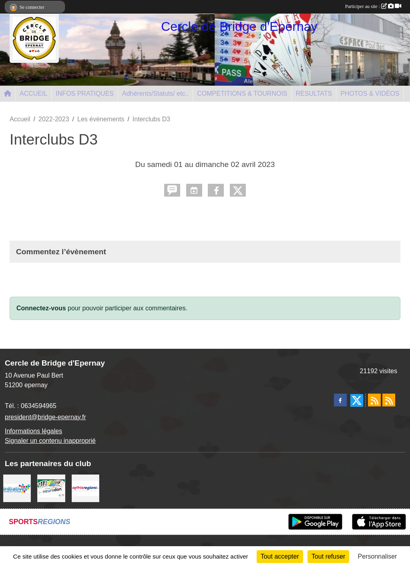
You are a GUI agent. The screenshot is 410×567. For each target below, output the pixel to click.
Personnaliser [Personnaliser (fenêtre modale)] (377, 556)
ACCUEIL (33, 93)
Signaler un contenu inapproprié (50, 440)
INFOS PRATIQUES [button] (85, 93)
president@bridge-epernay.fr (45, 417)
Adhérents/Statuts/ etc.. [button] (155, 93)
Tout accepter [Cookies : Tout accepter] (280, 556)
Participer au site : (373, 6)
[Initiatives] (17, 488)
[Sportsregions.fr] (85, 488)
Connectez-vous (41, 308)
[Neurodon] (51, 488)
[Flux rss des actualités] (374, 400)
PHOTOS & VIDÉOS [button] (369, 93)
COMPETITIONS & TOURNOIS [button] (242, 93)
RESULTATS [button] (314, 93)
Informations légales (33, 431)
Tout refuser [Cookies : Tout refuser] (328, 556)
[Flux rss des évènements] (388, 400)
